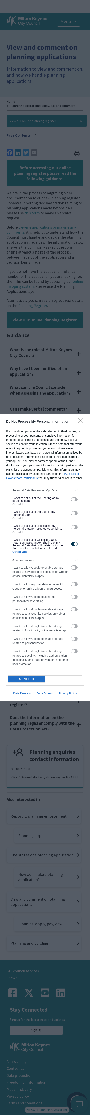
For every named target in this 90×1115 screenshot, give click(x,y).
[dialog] (45, 557)
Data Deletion (22, 693)
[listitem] (45, 490)
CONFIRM (26, 679)
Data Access (45, 693)
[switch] (74, 499)
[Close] (82, 422)
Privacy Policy (68, 693)
